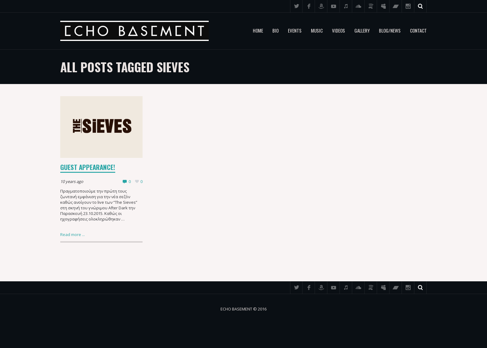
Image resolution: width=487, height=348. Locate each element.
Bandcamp (395, 6)
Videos (338, 30)
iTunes (346, 6)
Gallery (362, 30)
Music (317, 30)
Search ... (420, 6)
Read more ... (72, 234)
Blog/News (390, 30)
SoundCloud (358, 6)
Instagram (408, 6)
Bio (275, 30)
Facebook (309, 6)
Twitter (296, 6)
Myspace (383, 6)
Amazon (321, 6)
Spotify (371, 6)
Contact (418, 30)
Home (258, 30)
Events (295, 30)
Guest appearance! (87, 167)
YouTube (333, 6)
